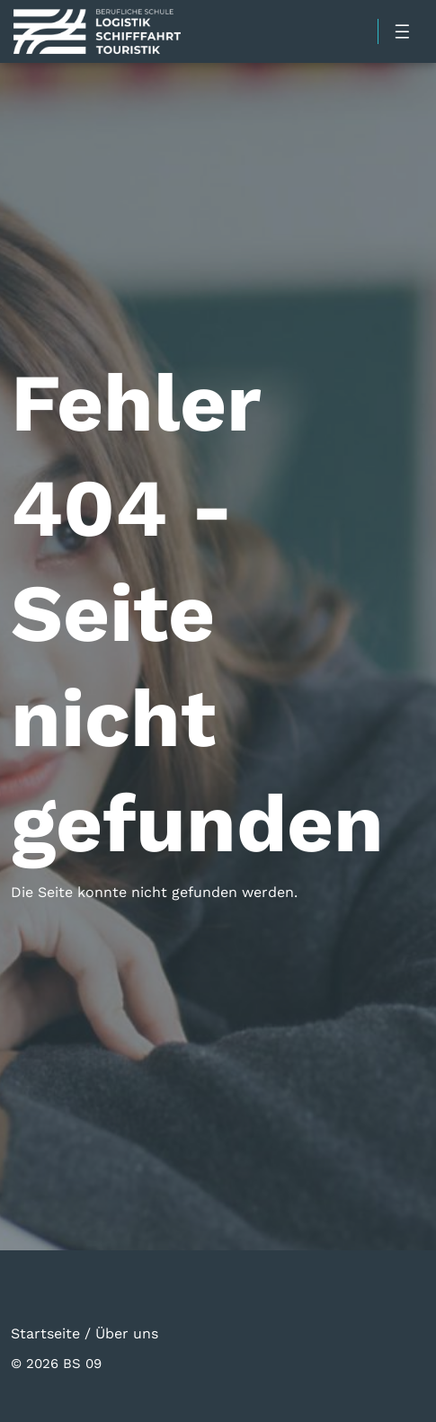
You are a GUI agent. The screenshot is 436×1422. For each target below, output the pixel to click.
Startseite (45, 1332)
